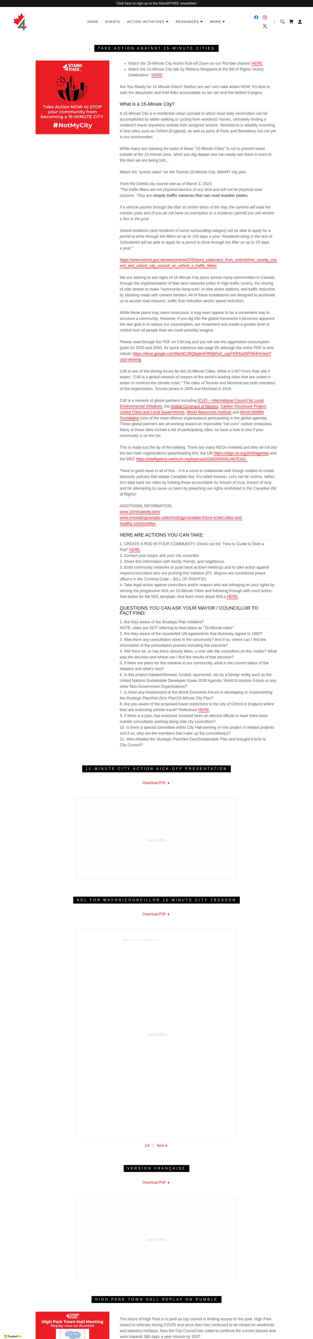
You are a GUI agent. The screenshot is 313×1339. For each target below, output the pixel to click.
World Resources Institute (209, 412)
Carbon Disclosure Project (243, 406)
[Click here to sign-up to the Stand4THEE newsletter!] (156, 3)
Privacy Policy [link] (138, 1268)
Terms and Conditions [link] (169, 1268)
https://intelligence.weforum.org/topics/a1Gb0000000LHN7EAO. (192, 459)
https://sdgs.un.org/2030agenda (241, 453)
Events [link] (112, 21)
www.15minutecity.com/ (140, 512)
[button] (148, 21)
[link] (20, 21)
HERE (256, 63)
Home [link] (93, 21)
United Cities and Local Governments (152, 412)
